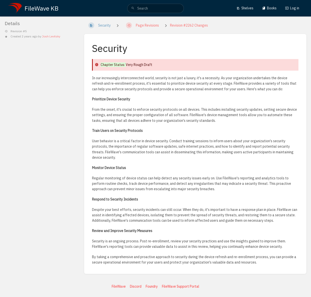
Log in (292, 8)
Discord (135, 286)
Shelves (244, 8)
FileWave (119, 286)
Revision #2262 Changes (189, 25)
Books (269, 8)
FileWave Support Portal (180, 286)
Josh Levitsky (51, 36)
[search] (155, 8)
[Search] (133, 8)
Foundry (152, 286)
